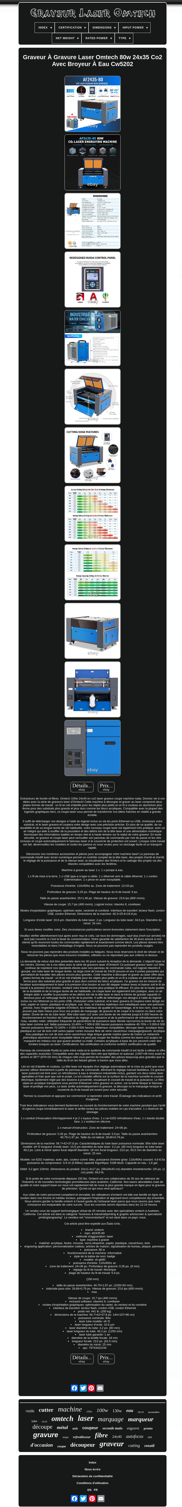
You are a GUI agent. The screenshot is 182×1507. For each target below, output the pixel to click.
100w (102, 1410)
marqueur (140, 1419)
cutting (134, 1445)
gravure (45, 1435)
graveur (112, 1444)
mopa (66, 1437)
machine (70, 1409)
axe (150, 1437)
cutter (46, 1410)
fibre (101, 1435)
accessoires (153, 1412)
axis (75, 1428)
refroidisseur (82, 1437)
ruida (30, 1411)
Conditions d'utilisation (92, 1483)
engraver (133, 1428)
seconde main (112, 1428)
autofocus (134, 1436)
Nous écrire (93, 1469)
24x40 (117, 1437)
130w (117, 1410)
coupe (61, 1446)
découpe (42, 1426)
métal (62, 1427)
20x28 (44, 1421)
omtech (63, 1419)
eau (129, 1410)
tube (34, 1421)
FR (96, 1490)
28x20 (141, 1412)
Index (92, 1462)
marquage (111, 1419)
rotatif (149, 1446)
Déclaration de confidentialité (92, 1476)
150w (89, 1411)
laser (85, 1418)
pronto (148, 1428)
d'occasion (42, 1445)
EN (89, 1490)
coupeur (90, 1428)
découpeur (82, 1445)
